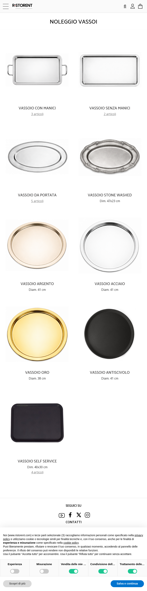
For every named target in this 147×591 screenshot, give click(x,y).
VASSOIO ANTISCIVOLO (110, 373)
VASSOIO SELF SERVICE (37, 461)
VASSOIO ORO (37, 373)
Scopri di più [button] (17, 583)
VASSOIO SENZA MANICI (109, 108)
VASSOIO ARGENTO (37, 284)
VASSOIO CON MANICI (37, 108)
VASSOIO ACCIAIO (110, 284)
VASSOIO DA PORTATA (37, 195)
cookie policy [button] (70, 542)
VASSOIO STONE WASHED (110, 195)
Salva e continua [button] (127, 583)
